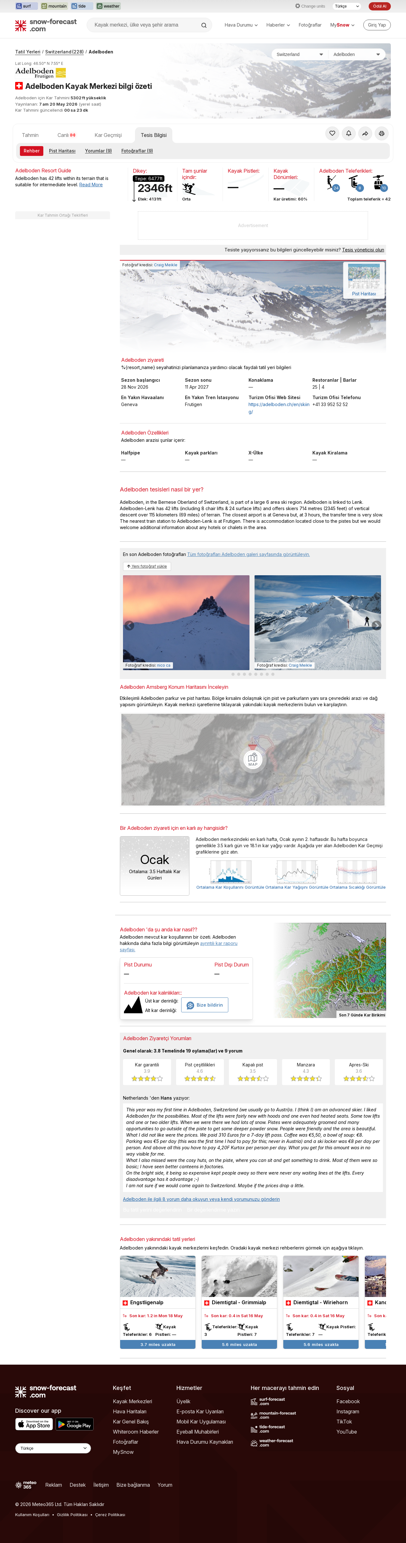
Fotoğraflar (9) (137, 150)
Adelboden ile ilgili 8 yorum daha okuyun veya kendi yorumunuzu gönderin (201, 1199)
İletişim (101, 1485)
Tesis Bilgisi (154, 135)
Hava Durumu (241, 25)
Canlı (67, 135)
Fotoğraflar (310, 25)
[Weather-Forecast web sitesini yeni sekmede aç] (108, 6)
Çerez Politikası (110, 1514)
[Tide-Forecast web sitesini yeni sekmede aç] (82, 6)
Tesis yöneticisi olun (363, 249)
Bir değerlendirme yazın (213, 1210)
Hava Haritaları (129, 1411)
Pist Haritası (62, 150)
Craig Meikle (165, 264)
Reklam (53, 1485)
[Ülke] (300, 54)
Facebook (348, 1401)
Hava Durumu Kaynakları (204, 1442)
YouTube (346, 1432)
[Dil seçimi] (347, 6)
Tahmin (30, 135)
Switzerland (64, 51)
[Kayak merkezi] (357, 54)
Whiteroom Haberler (136, 1432)
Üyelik (183, 1401)
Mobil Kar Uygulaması (201, 1421)
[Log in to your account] (377, 25)
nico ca (163, 665)
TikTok (344, 1421)
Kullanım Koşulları (32, 1514)
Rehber (32, 150)
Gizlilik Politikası (72, 1514)
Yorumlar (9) (98, 150)
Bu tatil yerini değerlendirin (152, 1210)
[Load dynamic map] (252, 759)
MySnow (123, 1452)
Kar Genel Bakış (131, 1421)
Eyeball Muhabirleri (197, 1432)
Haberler (278, 25)
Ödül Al (379, 6)
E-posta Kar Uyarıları (200, 1411)
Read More (91, 184)
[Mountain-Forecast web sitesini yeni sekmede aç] (54, 6)
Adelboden (101, 51)
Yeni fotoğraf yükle (147, 566)
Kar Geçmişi (108, 135)
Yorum (164, 1485)
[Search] (204, 25)
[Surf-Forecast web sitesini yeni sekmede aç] (26, 6)
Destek (78, 1485)
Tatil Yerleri (27, 51)
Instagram (347, 1411)
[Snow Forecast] (46, 25)
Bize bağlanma (133, 1485)
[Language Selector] (53, 1448)
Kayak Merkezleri (132, 1401)
